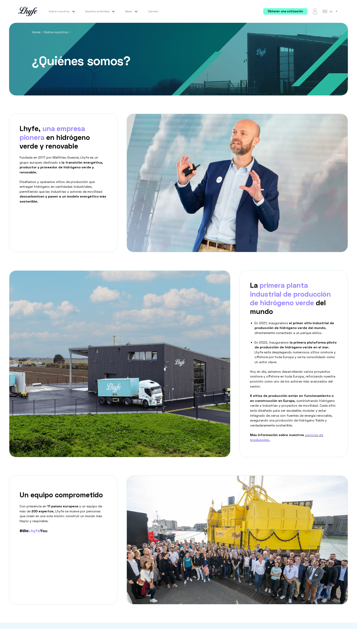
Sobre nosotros (62, 11)
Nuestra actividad (100, 11)
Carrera (153, 11)
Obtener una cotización (285, 11)
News (132, 11)
